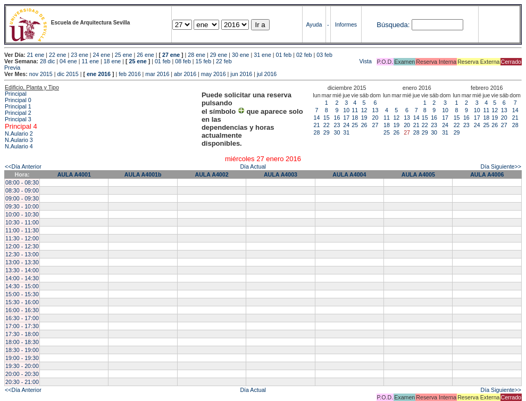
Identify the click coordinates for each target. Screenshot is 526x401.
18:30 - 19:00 (22, 350)
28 (317, 132)
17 (346, 117)
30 (337, 132)
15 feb (204, 61)
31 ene (262, 55)
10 (346, 110)
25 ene (123, 55)
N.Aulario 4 (19, 146)
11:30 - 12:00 (22, 238)
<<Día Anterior (23, 166)
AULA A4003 (280, 174)
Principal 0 (18, 100)
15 (326, 117)
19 (364, 117)
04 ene (68, 61)
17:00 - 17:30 (22, 326)
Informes (346, 24)
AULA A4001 (74, 174)
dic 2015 (67, 74)
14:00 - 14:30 (22, 278)
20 (375, 117)
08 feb (183, 61)
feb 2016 (129, 74)
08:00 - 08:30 (22, 182)
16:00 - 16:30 (22, 310)
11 (355, 110)
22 (326, 125)
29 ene (219, 55)
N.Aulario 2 (19, 133)
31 (346, 132)
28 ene (196, 55)
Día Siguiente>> (501, 166)
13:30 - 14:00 (22, 270)
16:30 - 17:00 (22, 318)
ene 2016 (99, 74)
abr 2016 (185, 74)
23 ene (79, 55)
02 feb (304, 55)
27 (375, 125)
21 (317, 125)
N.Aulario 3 (19, 140)
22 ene (57, 55)
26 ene (145, 55)
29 (326, 132)
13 (375, 110)
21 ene (36, 55)
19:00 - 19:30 (22, 358)
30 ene (240, 55)
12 (364, 110)
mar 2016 (157, 74)
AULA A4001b (143, 174)
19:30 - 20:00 (22, 366)
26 (364, 125)
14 (317, 117)
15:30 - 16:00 (22, 302)
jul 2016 (267, 74)
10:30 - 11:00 (22, 222)
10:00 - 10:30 (22, 214)
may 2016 (213, 74)
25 (355, 125)
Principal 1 (18, 106)
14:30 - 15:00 (22, 286)
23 (337, 125)
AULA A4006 (487, 174)
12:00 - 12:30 (22, 246)
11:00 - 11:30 (22, 230)
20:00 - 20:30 (22, 374)
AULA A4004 (349, 174)
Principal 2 (18, 113)
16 (337, 117)
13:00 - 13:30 (22, 262)
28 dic (47, 61)
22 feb (224, 61)
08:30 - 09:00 (22, 190)
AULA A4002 (211, 174)
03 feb (324, 55)
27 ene (171, 55)
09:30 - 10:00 (22, 206)
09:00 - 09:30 (22, 198)
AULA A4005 (418, 174)
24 (346, 125)
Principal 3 (18, 119)
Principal (16, 93)
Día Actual (253, 166)
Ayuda (314, 24)
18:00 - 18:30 (22, 342)
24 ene (102, 55)
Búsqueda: (393, 25)
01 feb (284, 55)
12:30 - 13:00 (22, 254)
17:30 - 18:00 (22, 334)
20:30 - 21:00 (22, 382)
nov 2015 (41, 74)
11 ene (90, 61)
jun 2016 (241, 74)
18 (355, 117)
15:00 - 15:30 (22, 294)
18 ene (112, 61)
